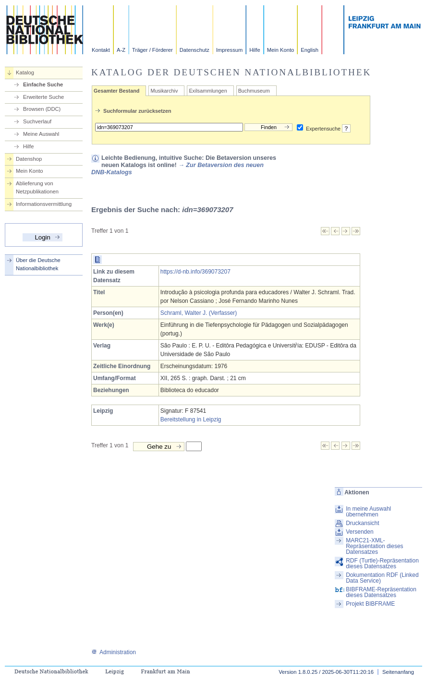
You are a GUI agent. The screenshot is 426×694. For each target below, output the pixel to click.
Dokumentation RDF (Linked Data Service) (382, 578)
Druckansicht (362, 523)
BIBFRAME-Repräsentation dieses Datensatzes (381, 592)
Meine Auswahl (41, 134)
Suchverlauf (37, 121)
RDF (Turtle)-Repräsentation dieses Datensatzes (382, 563)
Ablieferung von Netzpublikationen (37, 187)
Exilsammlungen (208, 91)
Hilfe (254, 50)
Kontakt (101, 50)
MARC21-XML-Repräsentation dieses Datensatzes (374, 546)
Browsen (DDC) (42, 109)
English (309, 50)
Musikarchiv (164, 91)
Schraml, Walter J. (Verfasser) (198, 313)
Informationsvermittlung (44, 204)
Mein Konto (280, 50)
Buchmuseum (254, 91)
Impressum (229, 50)
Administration (113, 652)
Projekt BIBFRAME (370, 603)
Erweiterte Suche (43, 97)
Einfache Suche (43, 84)
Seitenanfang (398, 672)
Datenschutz (194, 50)
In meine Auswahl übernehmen (368, 511)
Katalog (25, 72)
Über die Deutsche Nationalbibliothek (38, 264)
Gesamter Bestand (116, 91)
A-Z (121, 50)
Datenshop (29, 159)
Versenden (359, 531)
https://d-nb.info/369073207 (195, 271)
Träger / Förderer (152, 50)
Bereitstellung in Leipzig (190, 419)
